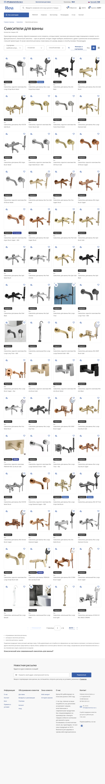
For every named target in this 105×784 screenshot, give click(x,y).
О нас (73, 15)
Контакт (81, 15)
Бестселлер (53, 15)
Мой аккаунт (45, 694)
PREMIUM (35, 15)
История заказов (46, 698)
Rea (5, 85)
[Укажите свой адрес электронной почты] (42, 675)
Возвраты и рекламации (27, 698)
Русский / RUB (94, 2)
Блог (5, 701)
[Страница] (57, 628)
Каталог (21, 705)
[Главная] (9, 7)
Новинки (44, 15)
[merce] (6, 778)
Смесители (20, 22)
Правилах (83, 679)
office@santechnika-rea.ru (15, 2)
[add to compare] (7, 58)
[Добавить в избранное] (24, 58)
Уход (20, 708)
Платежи (21, 701)
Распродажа (65, 15)
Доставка (22, 694)
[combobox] (13, 47)
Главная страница (9, 22)
